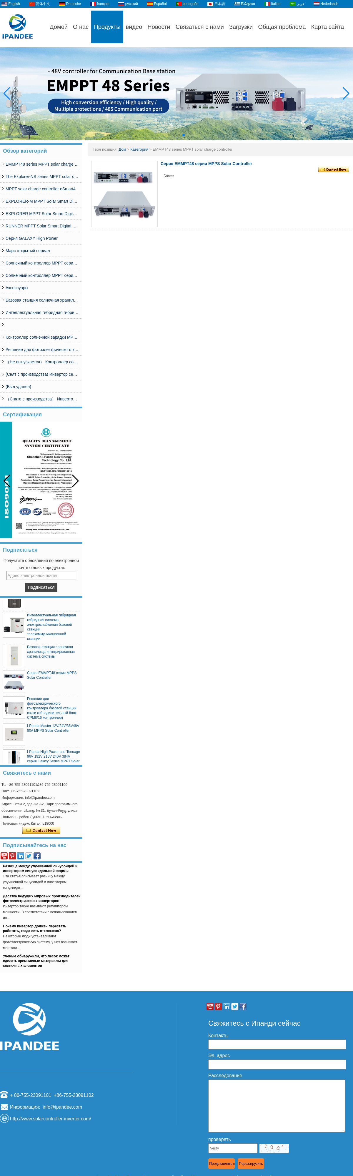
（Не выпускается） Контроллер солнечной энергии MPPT (42, 362)
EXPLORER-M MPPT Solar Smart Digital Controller (42, 201)
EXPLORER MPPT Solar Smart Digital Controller (42, 213)
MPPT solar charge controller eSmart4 (41, 189)
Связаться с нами (200, 27)
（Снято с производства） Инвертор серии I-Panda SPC (42, 399)
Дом (122, 149)
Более (169, 176)
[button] (169, 135)
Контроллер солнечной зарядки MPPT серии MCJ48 (42, 337)
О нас (81, 27)
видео (134, 27)
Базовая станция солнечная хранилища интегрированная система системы (42, 300)
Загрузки (241, 27)
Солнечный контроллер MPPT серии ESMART (42, 263)
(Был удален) (18, 386)
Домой (59, 27)
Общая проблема (282, 27)
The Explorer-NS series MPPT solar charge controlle (42, 176)
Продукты (107, 27)
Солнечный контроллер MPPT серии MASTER (42, 275)
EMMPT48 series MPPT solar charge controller (42, 164)
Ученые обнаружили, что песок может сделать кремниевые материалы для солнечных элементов (36, 962)
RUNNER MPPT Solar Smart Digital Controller (42, 226)
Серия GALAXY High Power (32, 238)
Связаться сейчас (41, 830)
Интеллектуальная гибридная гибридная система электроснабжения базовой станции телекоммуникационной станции (42, 312)
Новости (158, 27)
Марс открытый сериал (28, 250)
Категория (139, 149)
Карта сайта (327, 27)
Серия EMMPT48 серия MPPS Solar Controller (206, 163)
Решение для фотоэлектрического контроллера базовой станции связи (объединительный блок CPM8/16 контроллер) (42, 349)
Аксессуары (17, 287)
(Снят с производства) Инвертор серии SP (42, 374)
